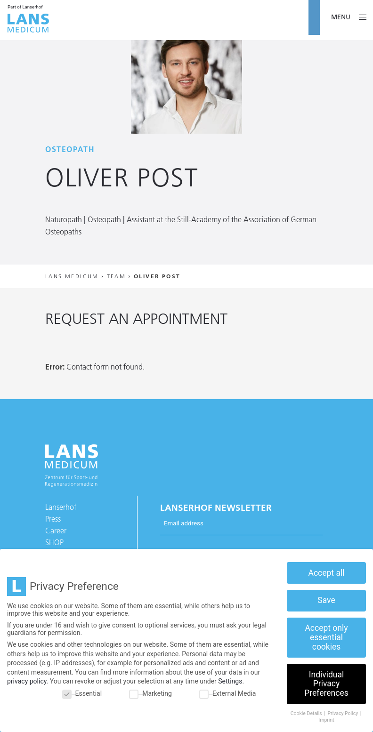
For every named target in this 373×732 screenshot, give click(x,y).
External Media (227, 693)
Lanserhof (60, 507)
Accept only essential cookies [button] (326, 637)
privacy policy (27, 681)
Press (53, 518)
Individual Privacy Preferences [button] (326, 684)
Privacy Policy (343, 713)
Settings (230, 681)
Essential (82, 693)
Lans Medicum (72, 276)
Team (116, 276)
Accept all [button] (326, 573)
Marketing (150, 693)
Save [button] (326, 600)
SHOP (54, 542)
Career (55, 530)
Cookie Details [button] (307, 713)
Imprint (326, 720)
